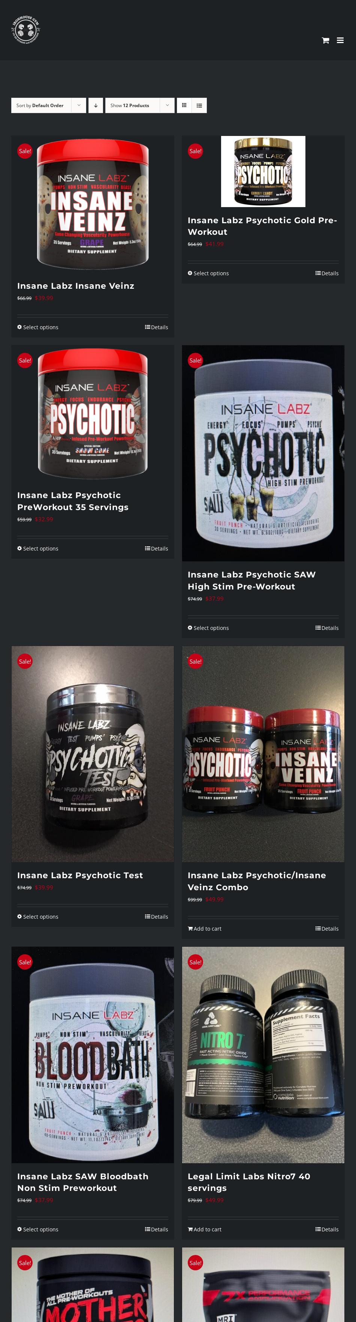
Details (159, 327)
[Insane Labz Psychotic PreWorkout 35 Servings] (93, 413)
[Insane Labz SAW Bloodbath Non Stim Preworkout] (93, 1055)
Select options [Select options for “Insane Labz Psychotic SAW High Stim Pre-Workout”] (211, 627)
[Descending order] (95, 105)
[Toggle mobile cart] (325, 40)
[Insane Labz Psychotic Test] (93, 754)
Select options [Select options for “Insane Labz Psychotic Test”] (40, 916)
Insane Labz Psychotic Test (80, 875)
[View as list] (199, 105)
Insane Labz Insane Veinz (76, 286)
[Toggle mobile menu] (341, 40)
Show (130, 105)
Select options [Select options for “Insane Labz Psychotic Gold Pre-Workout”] (211, 273)
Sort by (39, 105)
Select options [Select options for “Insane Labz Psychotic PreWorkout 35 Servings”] (40, 548)
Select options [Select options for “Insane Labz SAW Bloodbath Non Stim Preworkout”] (40, 1229)
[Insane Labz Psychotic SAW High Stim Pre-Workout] (263, 453)
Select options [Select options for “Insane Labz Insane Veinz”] (40, 327)
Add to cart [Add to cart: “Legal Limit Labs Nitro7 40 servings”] (207, 1229)
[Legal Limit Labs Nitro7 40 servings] (263, 1055)
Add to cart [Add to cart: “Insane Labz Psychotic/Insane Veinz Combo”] (207, 928)
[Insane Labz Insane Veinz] (93, 204)
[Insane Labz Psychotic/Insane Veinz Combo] (263, 754)
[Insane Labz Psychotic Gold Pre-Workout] (263, 171)
